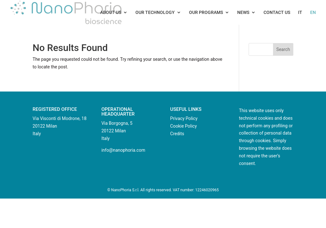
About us (110, 12)
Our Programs (206, 12)
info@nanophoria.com (123, 150)
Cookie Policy (183, 126)
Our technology (155, 12)
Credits (177, 133)
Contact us (277, 12)
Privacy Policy (184, 118)
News (243, 12)
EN (313, 12)
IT (300, 12)
